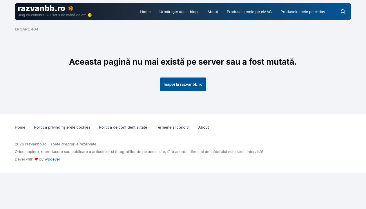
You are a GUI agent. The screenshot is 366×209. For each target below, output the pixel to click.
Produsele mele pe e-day (302, 11)
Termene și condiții (172, 127)
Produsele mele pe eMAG (249, 11)
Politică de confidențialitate (123, 127)
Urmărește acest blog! (179, 11)
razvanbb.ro (41, 8)
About (212, 11)
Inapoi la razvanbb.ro (183, 84)
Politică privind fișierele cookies (62, 127)
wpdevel (52, 159)
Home (145, 11)
